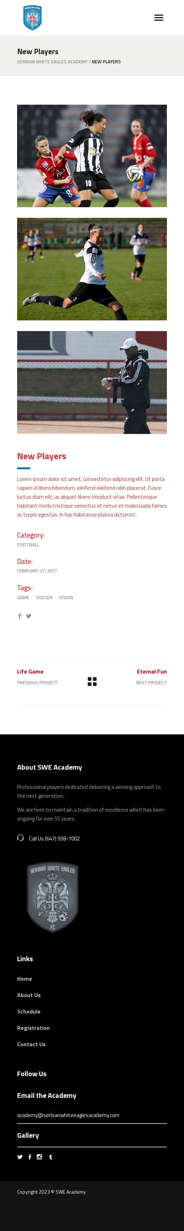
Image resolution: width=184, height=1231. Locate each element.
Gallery (28, 1135)
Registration (33, 1027)
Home (24, 978)
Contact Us (31, 1044)
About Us (29, 995)
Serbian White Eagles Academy (52, 61)
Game (23, 597)
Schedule (29, 1011)
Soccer (44, 597)
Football (28, 544)
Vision (66, 597)
